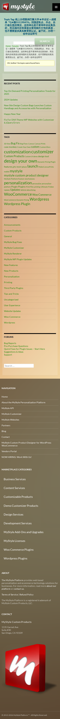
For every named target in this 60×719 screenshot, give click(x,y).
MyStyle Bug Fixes (13, 242)
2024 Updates (11, 99)
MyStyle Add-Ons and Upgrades (24, 532)
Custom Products (12, 230)
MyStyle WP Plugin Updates (18, 259)
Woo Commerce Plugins (19, 549)
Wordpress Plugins (15, 558)
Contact (6, 437)
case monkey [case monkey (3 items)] (10, 146)
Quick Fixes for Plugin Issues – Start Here (24, 349)
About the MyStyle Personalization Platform (23, 402)
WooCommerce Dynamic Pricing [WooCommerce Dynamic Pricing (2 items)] (16, 200)
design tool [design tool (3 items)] (43, 156)
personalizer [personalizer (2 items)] (46, 184)
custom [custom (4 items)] (35, 146)
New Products (11, 270)
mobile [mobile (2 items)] (6, 172)
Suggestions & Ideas (13, 351)
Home (8, 46)
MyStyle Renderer (13, 253)
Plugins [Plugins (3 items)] (21, 186)
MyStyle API (8, 408)
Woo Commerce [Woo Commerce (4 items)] (42, 194)
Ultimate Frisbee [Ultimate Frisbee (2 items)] (47, 187)
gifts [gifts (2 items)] (14, 167)
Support (8, 354)
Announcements (12, 224)
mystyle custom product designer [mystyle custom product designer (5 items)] (26, 175)
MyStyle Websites (10, 419)
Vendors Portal (9, 451)
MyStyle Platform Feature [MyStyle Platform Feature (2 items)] (14, 179)
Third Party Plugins (13, 288)
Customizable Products (18, 496)
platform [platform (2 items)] (7, 187)
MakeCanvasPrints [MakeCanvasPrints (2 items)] (46, 167)
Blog (4, 431)
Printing (8, 282)
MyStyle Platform (20, 6)
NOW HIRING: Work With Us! (17, 457)
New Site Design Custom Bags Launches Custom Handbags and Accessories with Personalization (28, 107)
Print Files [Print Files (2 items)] (30, 187)
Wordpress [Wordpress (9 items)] (39, 199)
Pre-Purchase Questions (16, 346)
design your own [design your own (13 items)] (20, 161)
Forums (15, 46)
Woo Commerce (12, 316)
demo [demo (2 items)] (35, 156)
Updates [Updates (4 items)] (15, 189)
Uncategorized (11, 299)
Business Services (15, 479)
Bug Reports (10, 343)
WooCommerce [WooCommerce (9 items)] (18, 194)
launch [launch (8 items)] (32, 166)
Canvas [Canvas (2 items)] (31, 144)
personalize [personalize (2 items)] (36, 184)
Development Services (18, 523)
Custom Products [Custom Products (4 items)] (14, 156)
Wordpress (9, 322)
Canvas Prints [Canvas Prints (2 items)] (40, 144)
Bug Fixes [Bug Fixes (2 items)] (24, 144)
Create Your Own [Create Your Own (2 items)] (23, 147)
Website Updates (12, 311)
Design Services (13, 514)
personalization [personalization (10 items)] (18, 182)
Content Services (14, 488)
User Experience (12, 305)
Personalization (12, 276)
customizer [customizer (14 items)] (42, 151)
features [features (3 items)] (8, 166)
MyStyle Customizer (14, 247)
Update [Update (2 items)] (7, 190)
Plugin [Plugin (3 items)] (14, 186)
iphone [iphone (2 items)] (24, 167)
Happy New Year (12, 114)
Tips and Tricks (11, 293)
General (8, 236)
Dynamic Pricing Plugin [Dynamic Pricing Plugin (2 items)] (47, 162)
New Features (11, 265)
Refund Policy (26, 594)
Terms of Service (10, 594)
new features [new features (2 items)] (30, 179)
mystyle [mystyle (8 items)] (16, 171)
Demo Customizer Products (21, 505)
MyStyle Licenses (14, 541)
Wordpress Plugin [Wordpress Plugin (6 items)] (17, 204)
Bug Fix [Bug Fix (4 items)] (15, 143)
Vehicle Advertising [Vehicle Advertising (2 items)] (28, 190)
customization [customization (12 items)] (17, 151)
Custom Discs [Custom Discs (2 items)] (45, 147)
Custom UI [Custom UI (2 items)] (29, 156)
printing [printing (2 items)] (37, 187)
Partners (6, 425)
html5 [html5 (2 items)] (19, 167)
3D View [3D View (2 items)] (7, 144)
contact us (19, 588)
